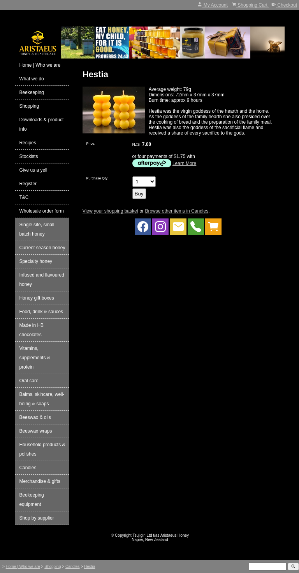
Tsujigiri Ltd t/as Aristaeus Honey (161, 535)
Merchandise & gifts (39, 481)
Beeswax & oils (35, 417)
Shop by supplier (36, 518)
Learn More (184, 163)
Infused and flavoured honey (41, 279)
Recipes (27, 142)
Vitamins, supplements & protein (34, 358)
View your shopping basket (110, 211)
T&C (23, 197)
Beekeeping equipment (31, 499)
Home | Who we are (39, 65)
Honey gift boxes (36, 298)
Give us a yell (33, 170)
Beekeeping (31, 92)
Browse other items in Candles (176, 211)
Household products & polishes (42, 449)
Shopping (29, 106)
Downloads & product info (41, 124)
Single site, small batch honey (36, 229)
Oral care (28, 380)
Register (28, 183)
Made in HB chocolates (31, 330)
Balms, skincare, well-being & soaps (41, 399)
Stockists (28, 156)
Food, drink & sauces (41, 311)
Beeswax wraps (35, 431)
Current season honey (42, 247)
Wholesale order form (41, 211)
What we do (31, 79)
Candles (27, 467)
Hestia (89, 566)
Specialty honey (35, 261)
